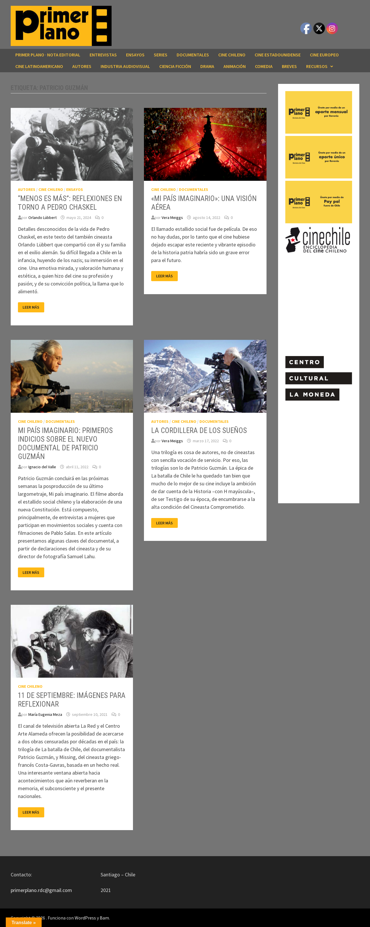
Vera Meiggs (172, 217)
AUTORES (81, 66)
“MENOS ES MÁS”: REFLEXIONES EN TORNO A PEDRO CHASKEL (70, 202)
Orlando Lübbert (42, 217)
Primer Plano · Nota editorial (47, 55)
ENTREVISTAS (103, 55)
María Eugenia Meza (45, 714)
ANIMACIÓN (234, 66)
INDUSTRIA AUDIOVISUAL (125, 66)
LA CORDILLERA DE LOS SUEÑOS (199, 430)
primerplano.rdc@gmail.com (41, 890)
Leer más (33, 307)
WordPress (85, 918)
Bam (104, 918)
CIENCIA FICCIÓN (175, 66)
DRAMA (207, 66)
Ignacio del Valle (42, 466)
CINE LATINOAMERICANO (39, 66)
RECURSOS (317, 66)
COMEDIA (264, 66)
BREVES (289, 66)
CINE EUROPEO (324, 55)
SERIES (160, 55)
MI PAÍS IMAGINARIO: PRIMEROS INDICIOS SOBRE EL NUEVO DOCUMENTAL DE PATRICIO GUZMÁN (65, 443)
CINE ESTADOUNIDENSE (278, 55)
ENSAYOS (135, 55)
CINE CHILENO (231, 55)
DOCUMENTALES (193, 55)
